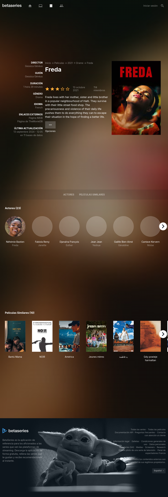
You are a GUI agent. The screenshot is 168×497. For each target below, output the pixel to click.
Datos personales (157, 444)
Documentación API (124, 432)
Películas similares (92, 194)
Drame (79, 63)
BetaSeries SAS (126, 447)
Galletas (135, 441)
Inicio (48, 63)
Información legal (121, 441)
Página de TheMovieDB (30, 121)
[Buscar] (162, 6)
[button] (15, 233)
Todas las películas (157, 429)
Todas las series (138, 429)
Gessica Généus (34, 66)
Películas (59, 63)
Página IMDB (36, 117)
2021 (70, 63)
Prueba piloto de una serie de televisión (137, 450)
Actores (68, 194)
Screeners (150, 447)
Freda (90, 63)
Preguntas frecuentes (145, 432)
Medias (139, 447)
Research (161, 447)
